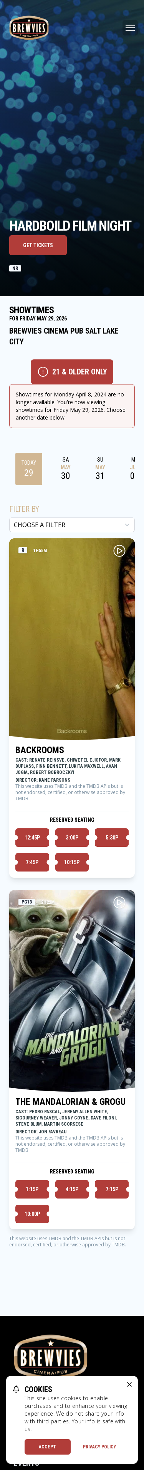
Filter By (24, 509)
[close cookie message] (129, 1384)
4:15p (72, 1189)
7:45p (32, 862)
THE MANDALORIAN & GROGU (70, 1101)
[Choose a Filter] (72, 525)
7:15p (112, 1189)
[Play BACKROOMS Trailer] (119, 551)
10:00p (32, 1214)
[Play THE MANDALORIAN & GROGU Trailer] (119, 902)
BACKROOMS (39, 750)
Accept (47, 1447)
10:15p (71, 862)
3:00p (72, 837)
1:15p (32, 1189)
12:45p (32, 837)
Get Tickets (38, 245)
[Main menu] (130, 27)
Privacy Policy (99, 1447)
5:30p (112, 837)
